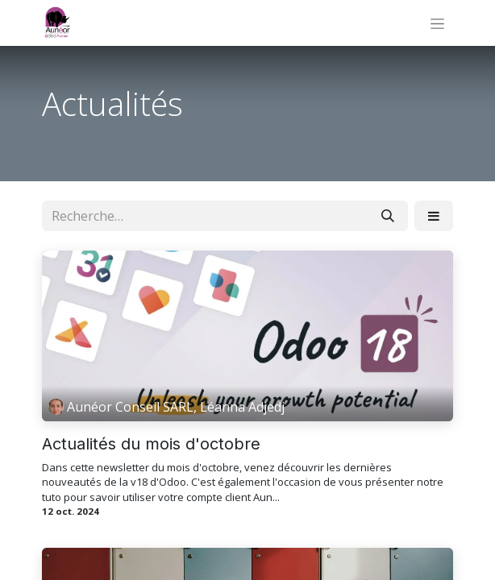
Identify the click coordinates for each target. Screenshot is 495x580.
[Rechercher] (388, 216)
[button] (433, 216)
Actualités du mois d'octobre (151, 444)
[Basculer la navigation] (437, 22)
